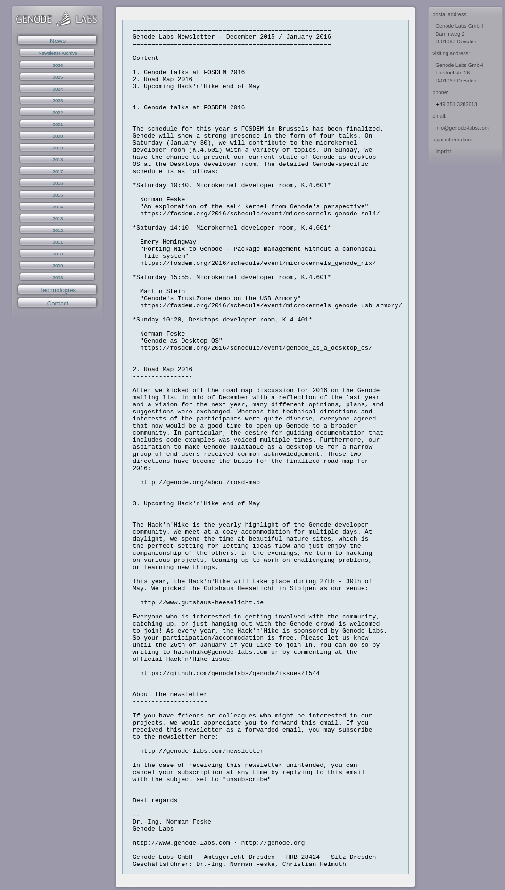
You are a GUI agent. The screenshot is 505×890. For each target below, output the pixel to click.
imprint (443, 151)
